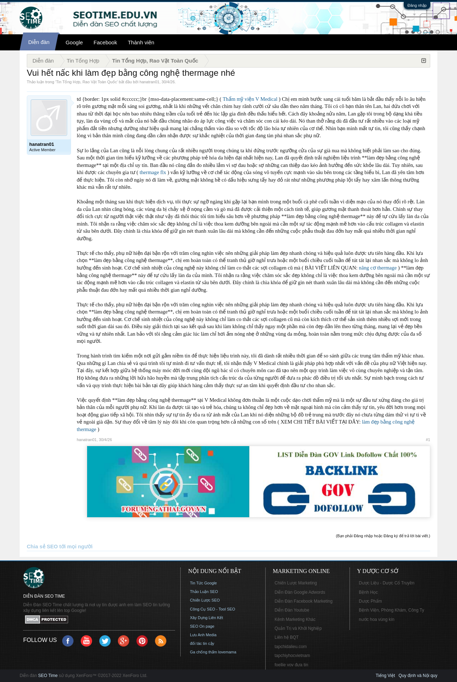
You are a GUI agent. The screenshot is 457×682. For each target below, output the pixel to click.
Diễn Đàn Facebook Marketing (303, 601)
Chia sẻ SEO (42, 546)
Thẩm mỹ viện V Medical (250, 99)
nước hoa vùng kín (377, 619)
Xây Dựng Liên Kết (206, 618)
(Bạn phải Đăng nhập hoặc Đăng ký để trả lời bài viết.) (383, 536)
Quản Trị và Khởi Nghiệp (298, 628)
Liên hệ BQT (287, 637)
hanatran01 (150, 82)
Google (74, 42)
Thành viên (141, 42)
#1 (428, 440)
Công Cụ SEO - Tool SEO (212, 609)
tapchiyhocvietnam (292, 655)
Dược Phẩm (370, 601)
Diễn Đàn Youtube (292, 610)
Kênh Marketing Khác (295, 619)
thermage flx (153, 172)
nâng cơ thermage (378, 268)
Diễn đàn (39, 42)
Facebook (105, 42)
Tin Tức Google (203, 583)
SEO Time (48, 675)
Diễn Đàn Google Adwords (300, 592)
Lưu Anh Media (203, 635)
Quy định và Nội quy (417, 675)
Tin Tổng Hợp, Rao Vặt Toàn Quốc (86, 82)
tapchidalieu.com (291, 646)
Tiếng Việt (385, 675)
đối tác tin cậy (202, 643)
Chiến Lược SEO (205, 600)
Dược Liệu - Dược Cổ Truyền (387, 582)
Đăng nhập (417, 5)
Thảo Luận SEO (204, 591)
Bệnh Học (368, 592)
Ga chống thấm (203, 652)
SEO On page (202, 626)
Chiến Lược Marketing (296, 582)
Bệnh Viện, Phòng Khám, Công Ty (391, 610)
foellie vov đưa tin (291, 664)
